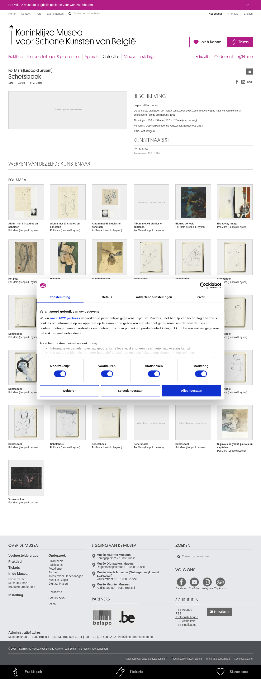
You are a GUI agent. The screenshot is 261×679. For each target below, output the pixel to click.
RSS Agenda (183, 609)
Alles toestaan (191, 391)
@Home (245, 56)
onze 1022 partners (65, 318)
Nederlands (216, 13)
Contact (25, 13)
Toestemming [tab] (60, 297)
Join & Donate (210, 42)
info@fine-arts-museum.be (135, 636)
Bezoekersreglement (21, 586)
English (248, 13)
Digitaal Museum (59, 583)
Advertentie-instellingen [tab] (154, 297)
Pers (39, 13)
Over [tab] (201, 297)
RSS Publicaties (185, 624)
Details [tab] (107, 297)
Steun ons (56, 598)
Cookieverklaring (243, 658)
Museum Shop (17, 583)
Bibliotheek (55, 561)
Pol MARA (147, 151)
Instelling (146, 56)
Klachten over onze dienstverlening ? (146, 658)
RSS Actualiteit (185, 621)
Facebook (181, 588)
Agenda (92, 56)
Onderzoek (224, 56)
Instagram (207, 588)
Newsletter (221, 611)
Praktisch (15, 56)
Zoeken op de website (70, 13)
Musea (129, 56)
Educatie (203, 56)
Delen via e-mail (249, 82)
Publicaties (55, 564)
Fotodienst (55, 568)
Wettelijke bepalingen (218, 658)
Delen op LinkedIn (243, 82)
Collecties (111, 56)
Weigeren (69, 391)
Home (12, 13)
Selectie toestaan (130, 391)
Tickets (243, 42)
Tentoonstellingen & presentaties (53, 56)
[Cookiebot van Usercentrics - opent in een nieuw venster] (203, 285)
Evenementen (55, 13)
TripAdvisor (220, 588)
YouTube (194, 588)
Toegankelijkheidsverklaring (186, 658)
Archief (53, 572)
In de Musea (18, 573)
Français (233, 13)
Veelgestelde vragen (24, 555)
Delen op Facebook (237, 82)
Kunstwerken (249, 71)
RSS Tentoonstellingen (186, 615)
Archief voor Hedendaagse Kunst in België (65, 577)
